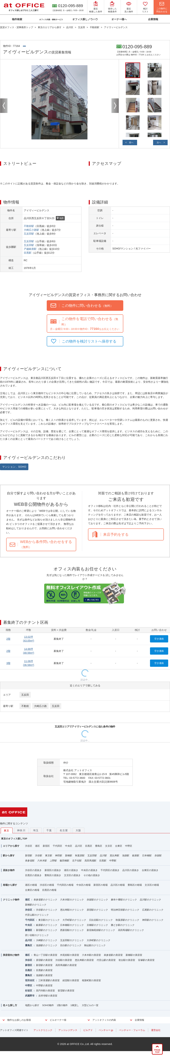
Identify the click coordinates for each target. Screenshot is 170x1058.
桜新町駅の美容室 (91, 980)
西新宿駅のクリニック (72, 930)
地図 (60, 218)
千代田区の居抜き (110, 870)
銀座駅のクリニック (46, 925)
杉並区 (28, 990)
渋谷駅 (38, 855)
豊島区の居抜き (53, 875)
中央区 (68, 846)
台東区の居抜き (150, 870)
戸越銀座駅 (30, 248)
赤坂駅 (158, 855)
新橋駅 (68, 855)
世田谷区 (30, 980)
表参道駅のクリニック (45, 899)
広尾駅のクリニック (152, 909)
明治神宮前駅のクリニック (125, 909)
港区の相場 (31, 885)
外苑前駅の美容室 (69, 955)
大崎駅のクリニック (46, 940)
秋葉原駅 (80, 855)
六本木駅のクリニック (72, 899)
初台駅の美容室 (127, 960)
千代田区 (57, 846)
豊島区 (98, 846)
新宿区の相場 (100, 885)
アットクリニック (42, 1030)
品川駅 (103, 855)
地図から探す (32, 1005)
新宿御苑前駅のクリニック (101, 930)
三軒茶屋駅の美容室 (49, 980)
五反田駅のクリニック (72, 940)
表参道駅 (30, 860)
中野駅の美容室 (44, 985)
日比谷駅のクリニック (101, 920)
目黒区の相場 (49, 890)
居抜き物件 (9, 870)
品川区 (78, 846)
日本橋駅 (147, 855)
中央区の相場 (83, 885)
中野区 (128, 846)
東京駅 (48, 855)
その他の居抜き (91, 875)
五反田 (25, 694)
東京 (6, 830)
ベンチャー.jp (106, 1030)
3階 (8, 663)
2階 (8, 638)
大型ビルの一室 (90, 1005)
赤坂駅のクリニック (97, 899)
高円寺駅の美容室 (45, 990)
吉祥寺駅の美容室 (47, 995)
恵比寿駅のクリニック (72, 909)
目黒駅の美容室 (44, 970)
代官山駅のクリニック (37, 914)
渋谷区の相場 (47, 885)
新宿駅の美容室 (44, 965)
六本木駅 (42, 860)
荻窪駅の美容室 (66, 990)
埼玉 (36, 830)
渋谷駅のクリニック (46, 909)
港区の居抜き (71, 870)
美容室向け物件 (11, 955)
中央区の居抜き (89, 870)
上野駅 (53, 860)
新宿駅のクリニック (46, 930)
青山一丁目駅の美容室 (45, 955)
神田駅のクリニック (152, 920)
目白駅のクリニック (70, 945)
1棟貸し (75, 1005)
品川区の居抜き (130, 870)
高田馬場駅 (90, 860)
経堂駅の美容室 (71, 980)
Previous (3, 105)
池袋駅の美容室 (44, 975)
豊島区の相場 (135, 885)
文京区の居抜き (72, 875)
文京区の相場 (152, 885)
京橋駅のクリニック (97, 925)
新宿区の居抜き (53, 870)
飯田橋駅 (64, 860)
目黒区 (88, 846)
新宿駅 (28, 855)
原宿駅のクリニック (97, 909)
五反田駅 (29, 233)
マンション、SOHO (14, 466)
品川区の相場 (118, 885)
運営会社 (156, 1030)
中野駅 (112, 860)
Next (115, 105)
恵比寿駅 (114, 855)
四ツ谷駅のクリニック (37, 935)
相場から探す (10, 885)
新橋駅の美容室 (134, 955)
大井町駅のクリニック (98, 940)
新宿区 (46, 846)
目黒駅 (27, 252)
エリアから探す (11, 846)
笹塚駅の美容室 (146, 960)
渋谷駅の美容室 (63, 960)
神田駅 (58, 855)
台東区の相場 (32, 890)
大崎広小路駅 (31, 229)
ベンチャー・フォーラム (132, 1030)
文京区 (108, 846)
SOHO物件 (48, 1005)
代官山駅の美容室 (106, 960)
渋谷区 (28, 846)
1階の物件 (62, 1005)
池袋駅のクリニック (46, 945)
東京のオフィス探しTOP (14, 838)
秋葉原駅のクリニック (127, 920)
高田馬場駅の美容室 (66, 965)
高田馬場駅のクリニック (131, 930)
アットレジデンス (67, 1030)
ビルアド (88, 1030)
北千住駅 (77, 860)
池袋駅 (125, 855)
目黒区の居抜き (33, 875)
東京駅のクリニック (49, 920)
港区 (37, 846)
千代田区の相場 (65, 885)
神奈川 (21, 830)
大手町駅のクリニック (74, 920)
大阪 (78, 830)
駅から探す (9, 855)
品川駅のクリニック (150, 899)
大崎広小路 (40, 706)
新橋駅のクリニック (35, 904)
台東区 (118, 846)
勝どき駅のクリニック (123, 925)
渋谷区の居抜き (33, 870)
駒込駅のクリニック (95, 945)
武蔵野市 (30, 995)
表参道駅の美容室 (113, 955)
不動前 (25, 706)
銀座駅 (135, 855)
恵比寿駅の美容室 (84, 960)
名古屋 (64, 830)
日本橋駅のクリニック (72, 925)
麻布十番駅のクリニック (124, 899)
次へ (159, 142)
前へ (131, 142)
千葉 (49, 830)
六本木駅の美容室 (91, 955)
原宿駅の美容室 (44, 960)
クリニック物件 (11, 899)
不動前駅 (29, 226)
